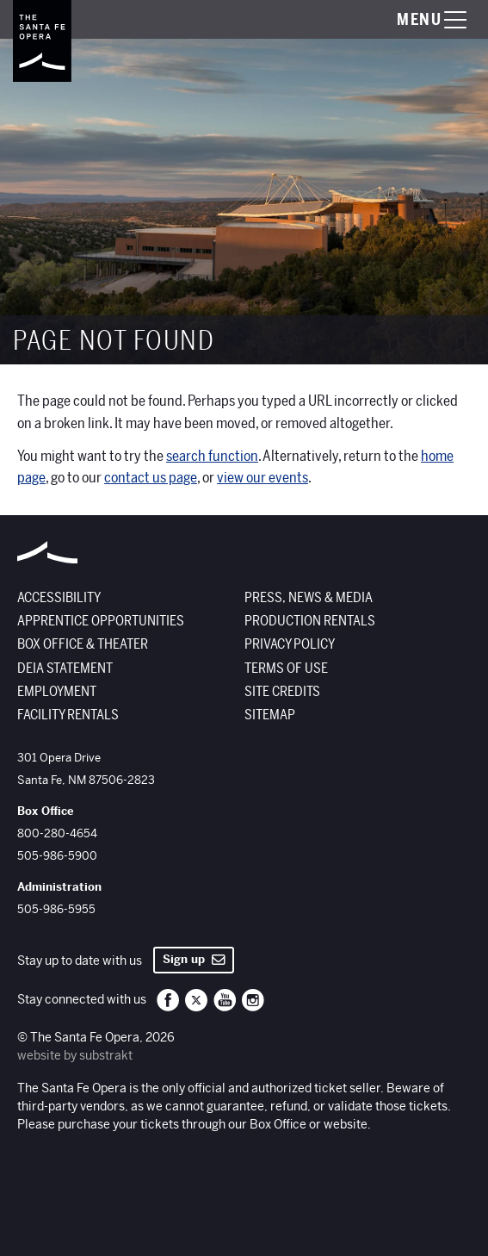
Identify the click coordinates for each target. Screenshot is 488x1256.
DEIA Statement (65, 668)
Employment (56, 691)
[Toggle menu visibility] (415, 20)
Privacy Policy (289, 644)
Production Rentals (309, 621)
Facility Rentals (68, 715)
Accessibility (59, 597)
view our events (262, 478)
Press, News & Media (308, 597)
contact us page (150, 478)
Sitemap (269, 715)
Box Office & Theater (82, 644)
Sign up (194, 959)
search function (212, 456)
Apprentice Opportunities (100, 621)
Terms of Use (286, 668)
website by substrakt (75, 1055)
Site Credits (282, 691)
